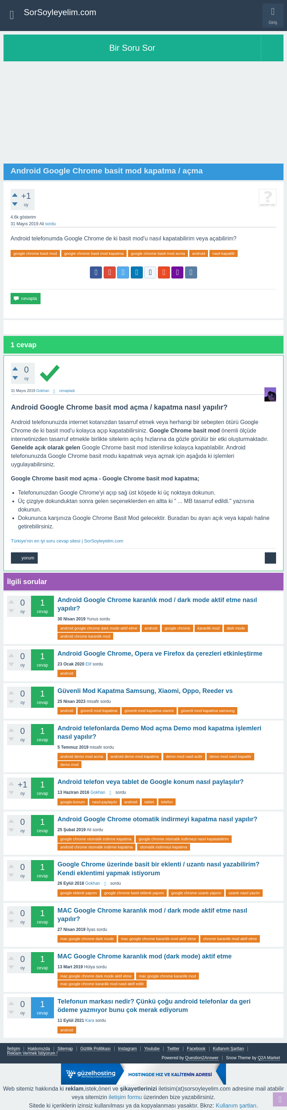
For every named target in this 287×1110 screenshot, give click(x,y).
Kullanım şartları (236, 1106)
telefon (167, 802)
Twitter (173, 1049)
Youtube (152, 1049)
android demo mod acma (81, 756)
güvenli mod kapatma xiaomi (148, 711)
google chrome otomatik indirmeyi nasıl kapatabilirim (184, 839)
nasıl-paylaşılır (104, 802)
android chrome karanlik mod (85, 636)
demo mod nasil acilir (184, 756)
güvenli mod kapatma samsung (207, 711)
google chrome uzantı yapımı (196, 893)
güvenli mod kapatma (98, 711)
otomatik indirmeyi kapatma (163, 847)
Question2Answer (202, 1057)
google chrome (177, 628)
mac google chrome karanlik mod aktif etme (158, 939)
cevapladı (67, 390)
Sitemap (65, 1049)
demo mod (69, 764)
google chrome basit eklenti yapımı (134, 893)
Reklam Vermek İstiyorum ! (32, 1053)
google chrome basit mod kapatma (94, 253)
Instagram (127, 1049)
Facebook (196, 1049)
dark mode (236, 628)
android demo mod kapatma (134, 756)
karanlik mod (208, 628)
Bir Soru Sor (132, 48)
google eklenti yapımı (78, 893)
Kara (89, 1020)
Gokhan (97, 792)
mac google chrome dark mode (87, 939)
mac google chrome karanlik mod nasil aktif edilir (102, 984)
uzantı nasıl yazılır (244, 893)
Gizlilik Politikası (95, 1049)
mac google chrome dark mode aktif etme (96, 976)
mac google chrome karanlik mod (167, 976)
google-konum (72, 802)
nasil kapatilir (223, 253)
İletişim (13, 1049)
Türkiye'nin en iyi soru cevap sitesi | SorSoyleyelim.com (67, 541)
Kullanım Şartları (228, 1049)
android (198, 253)
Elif (88, 664)
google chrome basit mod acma (158, 253)
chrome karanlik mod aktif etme (230, 939)
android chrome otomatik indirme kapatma (96, 847)
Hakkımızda (39, 1049)
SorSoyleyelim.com (60, 12)
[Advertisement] (143, 114)
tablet (149, 802)
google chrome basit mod (35, 253)
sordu (50, 223)
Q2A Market (269, 1057)
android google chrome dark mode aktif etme (98, 628)
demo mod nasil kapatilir (230, 756)
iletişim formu (125, 1097)
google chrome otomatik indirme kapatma (96, 839)
